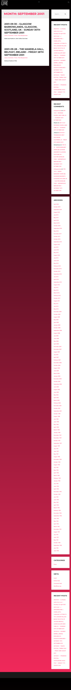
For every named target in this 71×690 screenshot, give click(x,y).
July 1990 (56, 557)
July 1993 (56, 506)
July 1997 (56, 458)
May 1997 (56, 463)
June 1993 (56, 509)
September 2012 (58, 291)
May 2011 (56, 313)
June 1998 (56, 431)
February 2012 (57, 305)
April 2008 (56, 353)
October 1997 (57, 450)
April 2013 (56, 289)
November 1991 (58, 539)
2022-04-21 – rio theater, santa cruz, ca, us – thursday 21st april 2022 (60, 31)
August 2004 (57, 377)
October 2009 (57, 324)
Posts (16, 35)
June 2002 (56, 402)
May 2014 (56, 273)
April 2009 (56, 332)
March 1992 (57, 536)
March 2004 (57, 383)
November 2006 (58, 372)
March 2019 (57, 232)
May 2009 (56, 329)
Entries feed (57, 590)
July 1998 (56, 428)
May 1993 (56, 512)
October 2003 (57, 391)
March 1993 (57, 517)
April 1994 (56, 498)
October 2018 (57, 235)
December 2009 (58, 321)
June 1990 (56, 560)
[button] (39, 2)
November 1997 (58, 447)
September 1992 (58, 525)
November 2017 (58, 243)
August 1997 (57, 455)
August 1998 (57, 426)
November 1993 (58, 501)
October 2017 (57, 246)
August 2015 (57, 254)
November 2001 (58, 415)
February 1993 (57, 520)
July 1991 (56, 544)
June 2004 (56, 380)
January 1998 (57, 442)
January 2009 (57, 334)
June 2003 (56, 396)
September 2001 (58, 420)
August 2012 (57, 294)
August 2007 (57, 361)
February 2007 (57, 369)
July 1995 (56, 477)
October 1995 (57, 471)
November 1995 (58, 469)
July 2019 (56, 224)
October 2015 (57, 248)
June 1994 (56, 496)
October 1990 (57, 552)
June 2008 (56, 348)
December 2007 (58, 356)
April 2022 (56, 214)
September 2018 (58, 238)
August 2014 (57, 265)
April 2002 (56, 407)
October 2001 (57, 418)
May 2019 (56, 227)
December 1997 (58, 445)
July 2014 (56, 267)
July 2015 (56, 257)
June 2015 (56, 259)
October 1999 (57, 423)
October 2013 (57, 281)
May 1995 (56, 479)
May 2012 (56, 299)
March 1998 (57, 439)
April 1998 (56, 436)
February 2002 (57, 412)
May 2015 (56, 262)
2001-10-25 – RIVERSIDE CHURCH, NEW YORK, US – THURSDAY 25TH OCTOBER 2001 (60, 117)
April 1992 (56, 533)
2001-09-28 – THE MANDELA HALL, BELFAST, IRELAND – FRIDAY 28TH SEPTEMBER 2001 (24, 52)
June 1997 (56, 461)
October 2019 (57, 216)
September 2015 (58, 251)
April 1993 (56, 514)
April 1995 (56, 482)
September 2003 (58, 394)
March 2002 (57, 410)
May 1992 (56, 531)
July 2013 (56, 286)
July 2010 (56, 316)
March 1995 (57, 485)
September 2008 (58, 340)
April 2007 (56, 367)
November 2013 (58, 278)
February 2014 (57, 275)
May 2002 (56, 404)
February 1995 (57, 488)
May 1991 (56, 549)
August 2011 (57, 310)
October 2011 (57, 308)
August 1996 (57, 466)
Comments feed (58, 593)
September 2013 (58, 283)
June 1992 (56, 528)
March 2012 (57, 302)
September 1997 (58, 453)
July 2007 (56, 364)
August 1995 (57, 474)
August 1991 (57, 541)
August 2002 (57, 399)
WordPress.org (57, 595)
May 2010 (56, 318)
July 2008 (56, 345)
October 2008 (57, 337)
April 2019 (56, 230)
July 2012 (56, 297)
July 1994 (56, 493)
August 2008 (57, 342)
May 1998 (56, 434)
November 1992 (58, 522)
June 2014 (56, 270)
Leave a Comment (9, 35)
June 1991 (56, 547)
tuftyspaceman (58, 113)
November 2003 (58, 388)
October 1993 (57, 504)
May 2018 (56, 240)
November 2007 (58, 359)
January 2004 (57, 385)
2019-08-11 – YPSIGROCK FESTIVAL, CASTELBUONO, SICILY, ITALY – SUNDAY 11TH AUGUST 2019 (60, 92)
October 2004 (57, 375)
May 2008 (56, 351)
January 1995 (57, 490)
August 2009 (57, 326)
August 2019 (57, 222)
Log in (55, 587)
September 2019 (58, 219)
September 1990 (58, 555)
